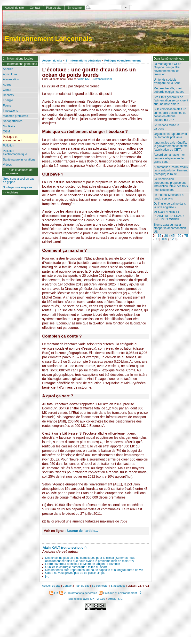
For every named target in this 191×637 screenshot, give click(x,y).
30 (166, 236)
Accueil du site (52, 60)
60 (179, 236)
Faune (7, 105)
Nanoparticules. (13, 121)
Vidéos (7, 164)
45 (173, 236)
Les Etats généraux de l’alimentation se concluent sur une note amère (171, 100)
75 (186, 236)
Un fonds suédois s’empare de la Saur (167, 81)
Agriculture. (10, 74)
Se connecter (100, 585)
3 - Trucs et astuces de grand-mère (17, 171)
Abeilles (8, 69)
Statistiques (118, 585)
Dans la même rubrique (169, 58)
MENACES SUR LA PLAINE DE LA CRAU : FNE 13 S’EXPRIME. (169, 216)
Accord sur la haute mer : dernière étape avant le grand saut (170, 158)
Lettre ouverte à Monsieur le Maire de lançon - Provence (82, 564)
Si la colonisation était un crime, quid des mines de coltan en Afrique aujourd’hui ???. (170, 114)
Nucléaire (9, 126)
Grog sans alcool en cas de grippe (18, 180)
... (180, 239)
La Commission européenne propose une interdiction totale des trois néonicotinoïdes (171, 184)
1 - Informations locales (18, 58)
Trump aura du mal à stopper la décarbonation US (170, 228)
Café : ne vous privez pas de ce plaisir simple (75, 573)
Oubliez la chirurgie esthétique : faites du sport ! (76, 567)
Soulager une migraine (17, 187)
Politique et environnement (122, 60)
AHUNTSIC (115, 598)
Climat (7, 90)
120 (172, 239)
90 (157, 239)
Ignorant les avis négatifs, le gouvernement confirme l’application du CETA (171, 146)
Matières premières (15, 116)
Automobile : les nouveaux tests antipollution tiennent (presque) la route (171, 170)
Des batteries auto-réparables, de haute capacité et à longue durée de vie (94, 570)
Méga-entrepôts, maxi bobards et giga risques (169, 90)
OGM (6, 131)
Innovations (10, 110)
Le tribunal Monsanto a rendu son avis (168, 196)
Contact (35, 7)
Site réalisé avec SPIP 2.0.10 (86, 598)
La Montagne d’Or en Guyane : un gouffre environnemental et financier (167, 69)
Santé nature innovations (19, 159)
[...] (47, 576)
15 (159, 236)
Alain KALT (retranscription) (95, 78)
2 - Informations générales (83, 60)
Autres (7, 84)
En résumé (74, 7)
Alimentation (11, 79)
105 (164, 239)
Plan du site (53, 7)
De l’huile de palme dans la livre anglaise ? (170, 205)
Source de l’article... (82, 531)
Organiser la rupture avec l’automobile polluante (170, 135)
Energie (8, 100)
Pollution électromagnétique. (15, 152)
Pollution (8, 145)
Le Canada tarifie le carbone (166, 126)
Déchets (8, 95)
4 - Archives (10, 192)
